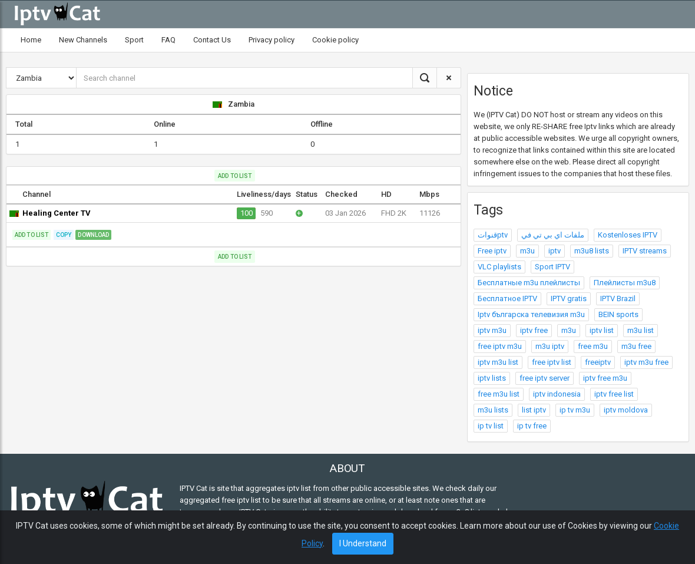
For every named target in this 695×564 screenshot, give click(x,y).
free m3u (593, 346)
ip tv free (532, 425)
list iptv (534, 409)
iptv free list (614, 394)
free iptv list (551, 362)
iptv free (534, 330)
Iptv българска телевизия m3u (531, 314)
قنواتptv (493, 234)
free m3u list (498, 394)
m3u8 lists (591, 250)
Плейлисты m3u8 (625, 282)
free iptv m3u (500, 346)
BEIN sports (618, 314)
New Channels (83, 39)
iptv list (602, 330)
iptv (554, 250)
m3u (527, 250)
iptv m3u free (646, 362)
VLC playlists (499, 266)
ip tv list (491, 425)
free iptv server (544, 378)
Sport (134, 39)
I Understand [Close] (362, 543)
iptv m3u (492, 330)
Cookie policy (335, 39)
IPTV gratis (569, 298)
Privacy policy (271, 39)
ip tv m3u (575, 409)
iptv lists (492, 378)
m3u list (640, 330)
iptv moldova (626, 409)
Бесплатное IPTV (507, 298)
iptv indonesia (557, 394)
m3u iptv (549, 346)
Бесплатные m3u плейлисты (529, 282)
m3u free (636, 346)
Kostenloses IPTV (627, 234)
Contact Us (212, 39)
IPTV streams (645, 250)
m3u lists (493, 409)
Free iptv (492, 250)
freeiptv (598, 362)
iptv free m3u (605, 378)
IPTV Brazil (618, 298)
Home (31, 39)
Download (93, 235)
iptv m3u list (498, 362)
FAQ (168, 39)
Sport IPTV (552, 266)
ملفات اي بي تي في (552, 234)
